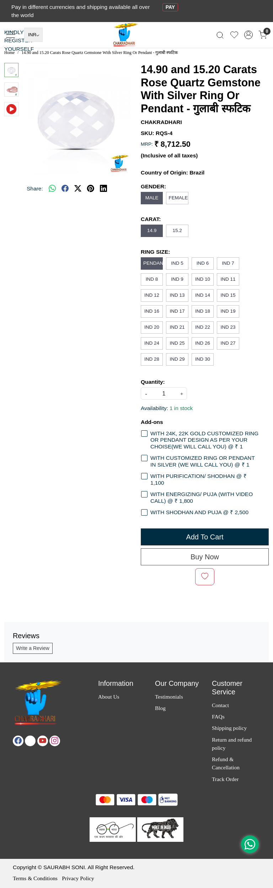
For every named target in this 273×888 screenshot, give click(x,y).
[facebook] (65, 188)
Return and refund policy (232, 744)
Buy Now (205, 557)
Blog (160, 708)
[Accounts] (248, 35)
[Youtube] (42, 741)
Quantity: (153, 382)
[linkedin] (103, 188)
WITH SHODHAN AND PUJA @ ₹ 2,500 (199, 512)
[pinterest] (90, 188)
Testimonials (169, 697)
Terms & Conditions (35, 878)
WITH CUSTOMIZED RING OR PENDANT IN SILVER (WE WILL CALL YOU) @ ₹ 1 (202, 461)
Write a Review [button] (32, 648)
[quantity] (164, 393)
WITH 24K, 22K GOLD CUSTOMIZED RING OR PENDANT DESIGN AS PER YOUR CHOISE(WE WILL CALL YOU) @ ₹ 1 (204, 440)
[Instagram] (54, 741)
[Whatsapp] (52, 188)
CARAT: (151, 219)
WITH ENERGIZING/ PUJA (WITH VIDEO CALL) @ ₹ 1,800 (201, 497)
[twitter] (77, 188)
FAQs (218, 717)
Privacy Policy (78, 878)
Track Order (225, 779)
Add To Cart (204, 537)
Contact (220, 705)
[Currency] (33, 35)
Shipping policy (229, 728)
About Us (108, 697)
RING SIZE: (155, 252)
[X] (30, 741)
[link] (220, 35)
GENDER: (153, 186)
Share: (35, 188)
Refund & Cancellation (226, 763)
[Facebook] (18, 741)
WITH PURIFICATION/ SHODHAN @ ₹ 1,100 (198, 479)
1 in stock (181, 408)
